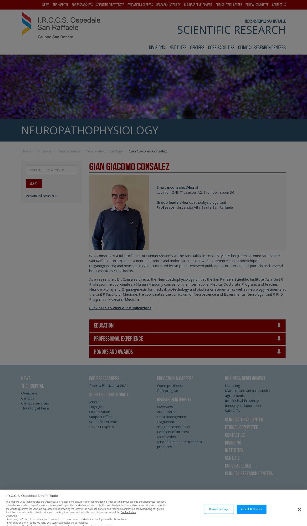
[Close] (299, 515)
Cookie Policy (128, 518)
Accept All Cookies (251, 515)
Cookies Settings (219, 515)
